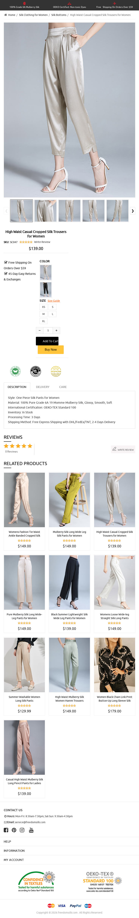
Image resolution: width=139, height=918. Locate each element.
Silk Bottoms (58, 14)
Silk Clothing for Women (33, 14)
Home (11, 14)
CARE (63, 387)
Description (17, 387)
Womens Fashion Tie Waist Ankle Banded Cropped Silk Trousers (24, 534)
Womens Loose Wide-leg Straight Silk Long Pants (114, 616)
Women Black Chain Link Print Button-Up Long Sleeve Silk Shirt (114, 699)
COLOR (45, 261)
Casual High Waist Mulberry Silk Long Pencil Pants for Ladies (24, 781)
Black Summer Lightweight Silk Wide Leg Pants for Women (69, 616)
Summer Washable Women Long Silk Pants (24, 698)
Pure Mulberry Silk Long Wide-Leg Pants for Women (24, 616)
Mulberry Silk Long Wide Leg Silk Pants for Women (69, 533)
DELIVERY (43, 387)
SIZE (43, 300)
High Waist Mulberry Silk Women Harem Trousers (69, 698)
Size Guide (54, 300)
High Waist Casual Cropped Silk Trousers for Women (114, 533)
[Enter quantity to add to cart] (48, 330)
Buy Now (51, 349)
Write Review (42, 241)
